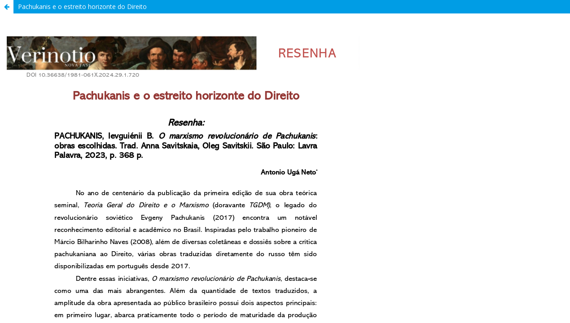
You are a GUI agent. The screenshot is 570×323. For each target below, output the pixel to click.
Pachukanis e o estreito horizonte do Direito (82, 6)
